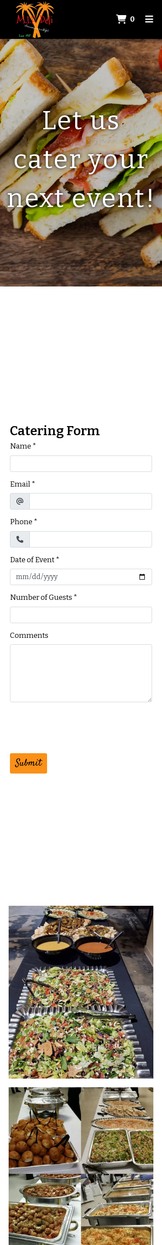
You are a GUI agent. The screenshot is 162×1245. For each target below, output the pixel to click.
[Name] (81, 463)
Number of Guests (41, 597)
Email (20, 484)
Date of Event (32, 559)
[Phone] (90, 539)
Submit (28, 763)
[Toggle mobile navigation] (149, 19)
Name (20, 446)
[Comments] (81, 673)
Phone (21, 521)
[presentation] (75, 726)
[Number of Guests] (81, 615)
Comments (29, 635)
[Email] (90, 501)
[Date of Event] (81, 577)
